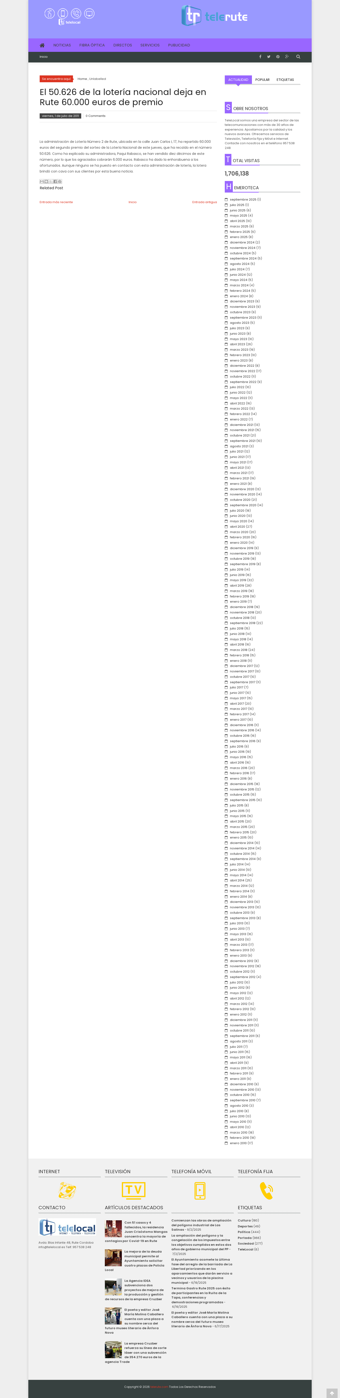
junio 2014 (237, 870)
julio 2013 (236, 923)
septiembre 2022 (243, 382)
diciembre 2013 (241, 902)
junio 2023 (238, 333)
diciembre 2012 (241, 961)
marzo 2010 (238, 1132)
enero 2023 (239, 360)
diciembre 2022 (242, 365)
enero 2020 (239, 542)
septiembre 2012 (242, 977)
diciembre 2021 (241, 425)
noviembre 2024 (242, 248)
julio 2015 (236, 805)
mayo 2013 (238, 934)
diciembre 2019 (241, 548)
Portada (245, 1238)
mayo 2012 (238, 993)
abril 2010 (237, 1127)
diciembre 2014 (242, 843)
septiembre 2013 (242, 918)
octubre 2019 (240, 558)
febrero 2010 (239, 1137)
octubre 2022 (240, 376)
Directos (122, 45)
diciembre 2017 (241, 666)
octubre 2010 (240, 1095)
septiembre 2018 (242, 623)
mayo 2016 (238, 757)
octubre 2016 (240, 735)
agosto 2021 (239, 446)
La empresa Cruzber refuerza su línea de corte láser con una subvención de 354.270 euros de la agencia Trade (135, 1352)
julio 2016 (236, 746)
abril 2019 (237, 585)
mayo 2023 (238, 339)
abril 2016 (237, 762)
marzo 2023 (239, 349)
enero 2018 (238, 660)
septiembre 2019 (242, 564)
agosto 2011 (238, 1041)
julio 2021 (236, 451)
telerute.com (159, 1387)
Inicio (44, 56)
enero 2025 (239, 237)
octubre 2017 (239, 676)
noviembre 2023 (242, 306)
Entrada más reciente (56, 202)
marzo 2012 (238, 1004)
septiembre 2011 (242, 1036)
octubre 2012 (240, 971)
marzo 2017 (238, 709)
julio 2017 (236, 687)
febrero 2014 (239, 891)
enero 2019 (238, 601)
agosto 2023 (239, 323)
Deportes (245, 1226)
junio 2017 (237, 693)
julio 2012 (236, 982)
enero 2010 (238, 1143)
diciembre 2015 (241, 784)
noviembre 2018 (242, 612)
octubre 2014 (240, 853)
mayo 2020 (238, 521)
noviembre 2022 (242, 371)
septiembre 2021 (242, 441)
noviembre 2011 (241, 1025)
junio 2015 (237, 811)
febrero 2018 (239, 655)
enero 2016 (238, 778)
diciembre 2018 (241, 607)
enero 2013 (238, 955)
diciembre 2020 (242, 489)
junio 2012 (237, 987)
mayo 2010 (238, 1121)
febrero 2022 (240, 414)
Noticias (62, 45)
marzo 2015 (238, 827)
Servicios (150, 45)
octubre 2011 (239, 1030)
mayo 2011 (237, 1057)
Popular (262, 79)
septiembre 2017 (242, 682)
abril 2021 (237, 467)
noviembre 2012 (242, 966)
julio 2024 (237, 269)
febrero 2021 (239, 478)
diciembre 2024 (242, 242)
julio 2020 (237, 510)
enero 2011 (238, 1079)
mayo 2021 (238, 462)
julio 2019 (236, 569)
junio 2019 (237, 575)
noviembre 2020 (242, 494)
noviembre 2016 (242, 730)
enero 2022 (239, 419)
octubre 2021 (240, 435)
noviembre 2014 (242, 848)
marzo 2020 (239, 532)
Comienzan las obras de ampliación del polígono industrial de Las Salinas (201, 1225)
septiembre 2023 (243, 317)
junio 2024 (238, 274)
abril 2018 (237, 644)
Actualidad (238, 79)
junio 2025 (238, 210)
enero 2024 (239, 296)
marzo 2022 (239, 408)
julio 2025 (237, 205)
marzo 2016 (238, 768)
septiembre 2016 (242, 741)
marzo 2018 (238, 650)
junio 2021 (237, 457)
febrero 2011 (239, 1073)
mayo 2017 (238, 698)
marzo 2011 (238, 1068)
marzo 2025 (239, 226)
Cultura (244, 1220)
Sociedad (246, 1243)
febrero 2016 (239, 773)
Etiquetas (285, 79)
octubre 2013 (240, 912)
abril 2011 (236, 1063)
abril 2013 (237, 939)
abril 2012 (237, 998)
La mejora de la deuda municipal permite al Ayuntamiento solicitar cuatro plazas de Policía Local (134, 1260)
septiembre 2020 (243, 505)
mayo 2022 (238, 398)
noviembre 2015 (242, 789)
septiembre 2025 (243, 199)
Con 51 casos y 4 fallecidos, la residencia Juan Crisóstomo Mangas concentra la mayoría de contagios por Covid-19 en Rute (136, 1231)
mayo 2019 (238, 580)
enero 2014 (238, 896)
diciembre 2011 (241, 1020)
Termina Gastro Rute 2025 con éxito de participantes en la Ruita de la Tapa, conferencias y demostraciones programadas (200, 1295)
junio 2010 (237, 1116)
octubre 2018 (240, 618)
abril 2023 (237, 344)
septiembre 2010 (242, 1100)
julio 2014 (237, 864)
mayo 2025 (238, 215)
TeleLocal (245, 1249)
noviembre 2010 (242, 1089)
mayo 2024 (238, 280)
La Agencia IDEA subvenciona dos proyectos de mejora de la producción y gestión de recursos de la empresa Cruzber (134, 1290)
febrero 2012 (239, 1009)
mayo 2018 (238, 639)
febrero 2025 (240, 232)
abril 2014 (237, 880)
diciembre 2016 (241, 725)
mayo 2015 (238, 816)
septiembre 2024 (243, 258)
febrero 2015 (239, 832)
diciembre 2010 (241, 1084)
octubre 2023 (240, 312)
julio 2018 (236, 628)
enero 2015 (238, 837)
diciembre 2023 (242, 301)
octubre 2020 (240, 500)
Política (244, 1232)
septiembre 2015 (242, 800)
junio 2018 (237, 634)
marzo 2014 (239, 886)
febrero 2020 (240, 537)
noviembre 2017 (242, 671)
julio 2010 (236, 1111)
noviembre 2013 (242, 907)
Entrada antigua (204, 202)
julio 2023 (237, 328)
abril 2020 (237, 526)
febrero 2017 (239, 714)
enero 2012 (238, 1014)
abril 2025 (237, 221)
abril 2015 (237, 821)
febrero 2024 (240, 290)
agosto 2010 (239, 1105)
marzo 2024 (239, 285)
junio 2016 (237, 751)
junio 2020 (238, 516)
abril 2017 (237, 703)
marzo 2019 (238, 591)
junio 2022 (238, 392)
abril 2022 (237, 403)
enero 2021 (238, 483)
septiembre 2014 (243, 859)
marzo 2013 (238, 944)
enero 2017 (238, 719)
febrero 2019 (239, 596)
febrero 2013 (239, 950)
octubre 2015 (240, 794)
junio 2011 (237, 1052)
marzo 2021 (238, 473)
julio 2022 (237, 387)
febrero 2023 (240, 355)
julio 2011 (236, 1046)
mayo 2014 (238, 875)
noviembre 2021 (242, 430)
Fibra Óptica (92, 45)
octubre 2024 (240, 253)
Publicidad (179, 45)
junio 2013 (237, 928)
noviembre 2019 (242, 553)
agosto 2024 (240, 264)
